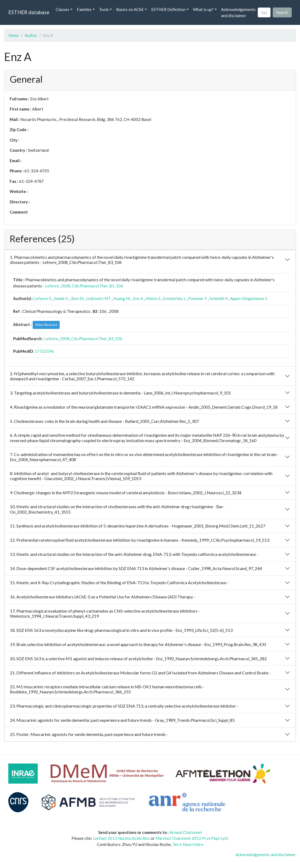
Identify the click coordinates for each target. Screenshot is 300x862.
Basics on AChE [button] (130, 9)
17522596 (44, 351)
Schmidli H (219, 298)
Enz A (138, 298)
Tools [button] (104, 9)
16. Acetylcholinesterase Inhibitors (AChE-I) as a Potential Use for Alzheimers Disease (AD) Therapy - (102, 596)
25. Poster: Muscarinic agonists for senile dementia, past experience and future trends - (89, 734)
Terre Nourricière (187, 844)
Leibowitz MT (98, 298)
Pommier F (197, 298)
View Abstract (46, 324)
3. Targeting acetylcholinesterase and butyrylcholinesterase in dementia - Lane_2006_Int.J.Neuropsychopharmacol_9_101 (120, 392)
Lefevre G (43, 298)
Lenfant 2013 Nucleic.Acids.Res (121, 838)
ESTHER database (28, 12)
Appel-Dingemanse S (248, 298)
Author (31, 35)
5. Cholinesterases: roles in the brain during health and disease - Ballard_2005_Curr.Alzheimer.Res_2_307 (104, 421)
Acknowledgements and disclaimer (238, 12)
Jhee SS (77, 298)
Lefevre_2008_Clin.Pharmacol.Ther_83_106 (84, 285)
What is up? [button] (203, 9)
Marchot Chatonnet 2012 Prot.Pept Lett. (192, 838)
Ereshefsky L (174, 298)
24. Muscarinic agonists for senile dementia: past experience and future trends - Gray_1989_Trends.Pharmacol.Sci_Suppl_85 (122, 720)
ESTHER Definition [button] (168, 9)
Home (13, 35)
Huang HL (122, 298)
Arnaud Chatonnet (185, 832)
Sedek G (61, 298)
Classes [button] (62, 9)
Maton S (153, 298)
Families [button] (84, 9)
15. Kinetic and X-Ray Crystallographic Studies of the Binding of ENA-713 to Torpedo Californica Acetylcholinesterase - (119, 582)
